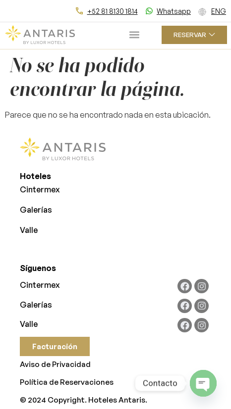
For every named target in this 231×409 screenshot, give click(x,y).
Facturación (54, 346)
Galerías (36, 210)
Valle (29, 230)
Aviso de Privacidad (55, 364)
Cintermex (40, 189)
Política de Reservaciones (67, 382)
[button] (134, 35)
